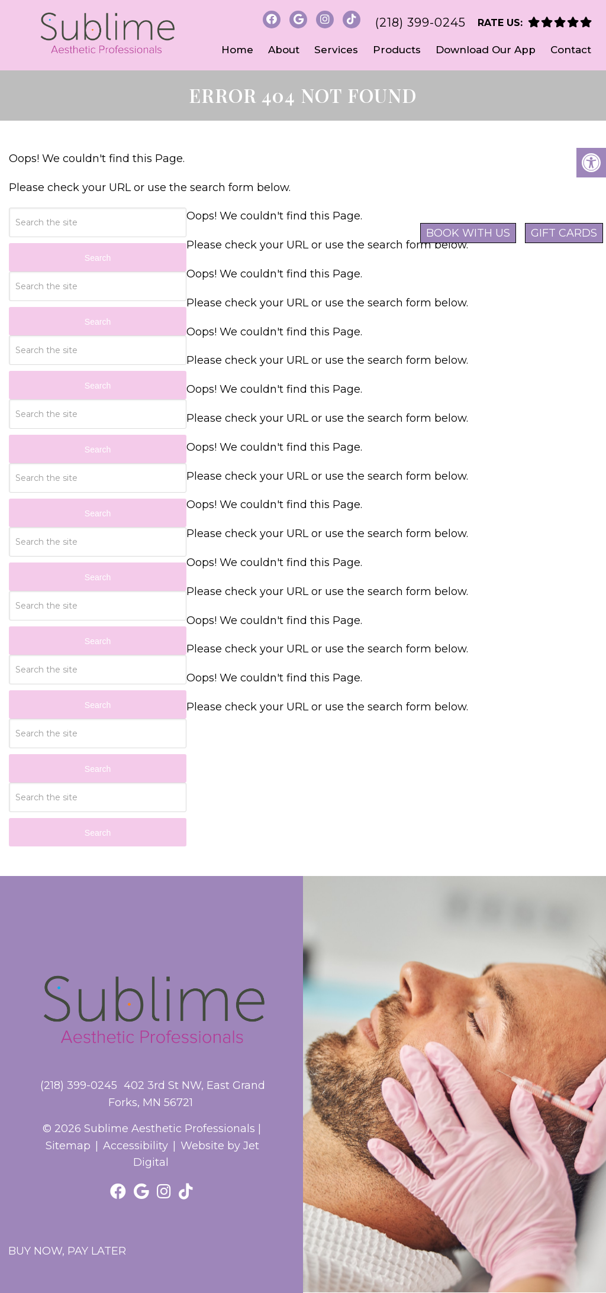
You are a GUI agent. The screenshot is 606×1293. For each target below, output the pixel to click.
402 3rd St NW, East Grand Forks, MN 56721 (186, 1094)
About (283, 50)
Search (98, 258)
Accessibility (135, 1145)
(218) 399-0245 (420, 22)
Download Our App (486, 50)
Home (237, 50)
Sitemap (68, 1145)
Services (336, 50)
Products (397, 50)
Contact (570, 50)
